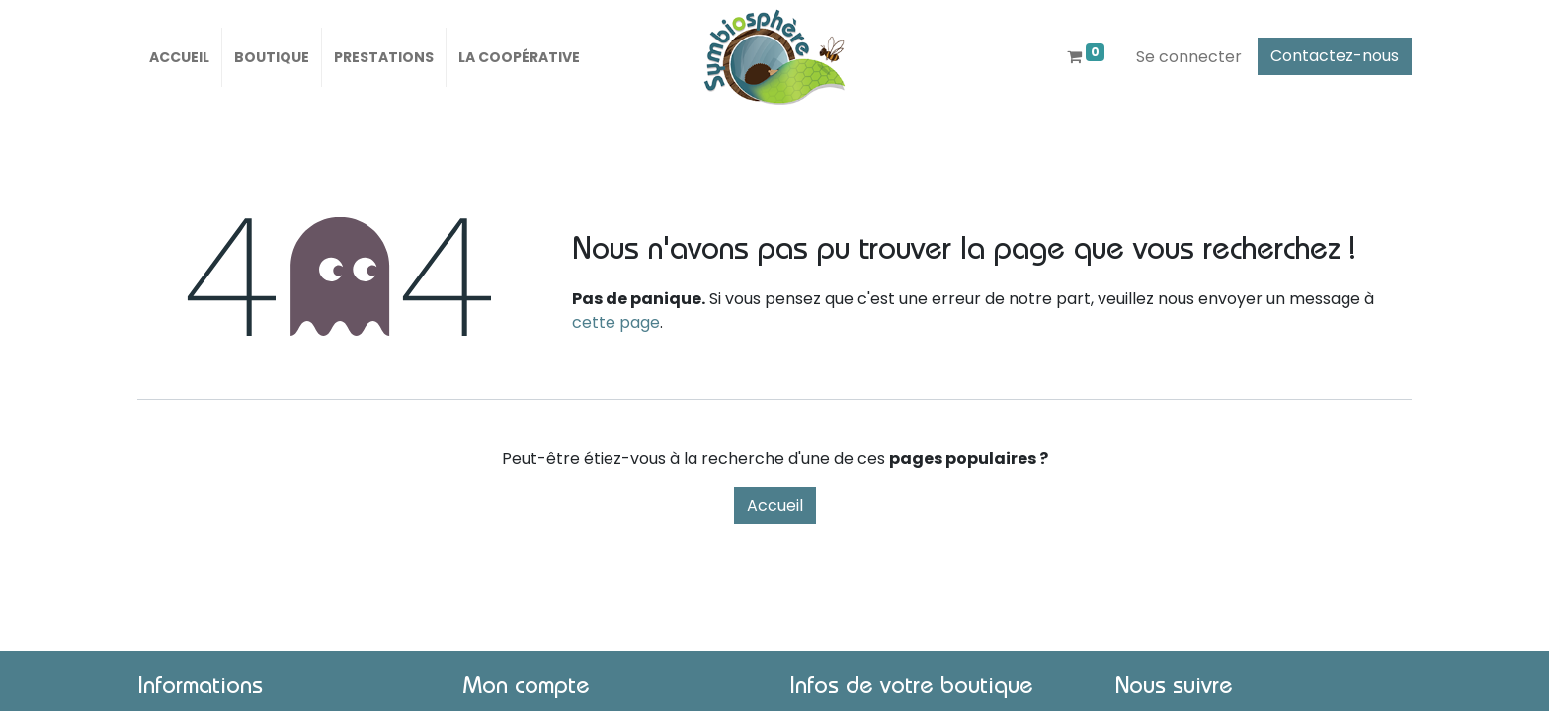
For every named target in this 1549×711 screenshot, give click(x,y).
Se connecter (1189, 56)
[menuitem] (179, 57)
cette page (616, 322)
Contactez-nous (1334, 55)
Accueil (775, 505)
